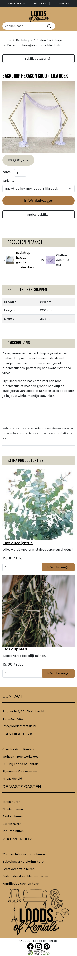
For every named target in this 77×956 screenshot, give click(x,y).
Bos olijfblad (15, 649)
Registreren (61, 3)
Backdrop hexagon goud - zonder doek (25, 260)
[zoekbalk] (22, 26)
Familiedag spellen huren (21, 883)
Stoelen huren (12, 809)
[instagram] (38, 946)
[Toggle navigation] (71, 26)
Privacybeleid (12, 778)
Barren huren (11, 824)
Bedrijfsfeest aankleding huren (25, 876)
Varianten (9, 180)
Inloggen (40, 3)
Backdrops (24, 40)
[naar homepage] (38, 15)
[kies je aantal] (22, 567)
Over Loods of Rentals (18, 749)
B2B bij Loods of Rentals (20, 764)
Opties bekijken (38, 214)
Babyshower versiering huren (23, 861)
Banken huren (12, 816)
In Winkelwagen (38, 200)
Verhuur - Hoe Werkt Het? (21, 756)
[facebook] (30, 946)
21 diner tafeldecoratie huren (23, 854)
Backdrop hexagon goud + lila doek (33, 45)
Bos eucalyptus (18, 543)
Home (6, 40)
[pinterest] (47, 946)
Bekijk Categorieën (38, 58)
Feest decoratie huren (18, 869)
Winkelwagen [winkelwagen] (17, 3)
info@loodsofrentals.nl (19, 726)
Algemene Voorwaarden (19, 771)
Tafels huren (11, 802)
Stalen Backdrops (49, 40)
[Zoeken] (49, 26)
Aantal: (7, 172)
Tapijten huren (13, 831)
